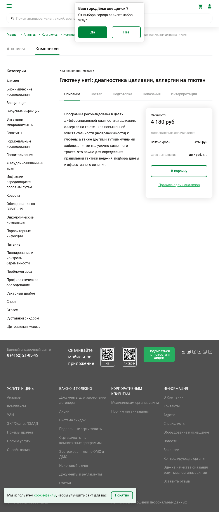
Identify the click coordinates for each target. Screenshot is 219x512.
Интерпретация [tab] (184, 94)
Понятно (122, 495)
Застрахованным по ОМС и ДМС (81, 454)
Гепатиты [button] (14, 133)
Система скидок (72, 420)
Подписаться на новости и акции (159, 354)
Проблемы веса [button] (19, 271)
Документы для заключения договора (82, 400)
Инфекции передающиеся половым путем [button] (19, 182)
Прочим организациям (130, 411)
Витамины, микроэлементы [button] (20, 122)
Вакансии (171, 450)
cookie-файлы (45, 495)
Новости (170, 441)
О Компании (173, 397)
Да (92, 32)
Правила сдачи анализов (179, 185)
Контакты (171, 406)
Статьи (65, 483)
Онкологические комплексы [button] (20, 220)
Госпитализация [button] (20, 155)
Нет (126, 32)
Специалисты (174, 424)
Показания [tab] (152, 94)
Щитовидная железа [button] (23, 327)
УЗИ (10, 415)
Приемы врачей (20, 432)
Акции (64, 411)
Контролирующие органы (184, 458)
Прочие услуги (19, 441)
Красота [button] (13, 195)
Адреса (169, 415)
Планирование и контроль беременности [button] (20, 258)
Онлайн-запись (19, 450)
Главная (12, 34)
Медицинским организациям (135, 403)
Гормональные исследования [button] (19, 144)
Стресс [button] (12, 310)
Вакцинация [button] (16, 103)
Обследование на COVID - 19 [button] (21, 206)
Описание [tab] (72, 94)
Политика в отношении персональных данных (149, 502)
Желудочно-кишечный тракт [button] (25, 165)
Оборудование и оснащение (186, 432)
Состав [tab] (96, 94)
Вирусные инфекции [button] (23, 111)
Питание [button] (13, 244)
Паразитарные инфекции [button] (19, 233)
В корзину (179, 171)
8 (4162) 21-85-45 (22, 355)
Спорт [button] (11, 302)
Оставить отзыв (176, 481)
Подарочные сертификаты (81, 429)
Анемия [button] (13, 81)
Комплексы (50, 34)
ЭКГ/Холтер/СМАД (22, 424)
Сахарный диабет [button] (21, 293)
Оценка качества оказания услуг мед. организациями (185, 470)
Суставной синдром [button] (23, 318)
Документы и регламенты (80, 474)
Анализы (30, 34)
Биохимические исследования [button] (19, 92)
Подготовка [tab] (122, 94)
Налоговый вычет (74, 465)
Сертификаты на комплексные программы (80, 440)
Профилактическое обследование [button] (22, 282)
